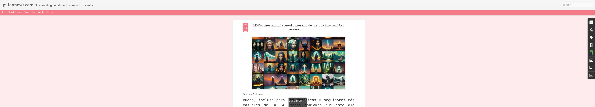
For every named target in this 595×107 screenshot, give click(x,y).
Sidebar (33, 12)
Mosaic (26, 12)
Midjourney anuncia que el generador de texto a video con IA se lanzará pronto (298, 27)
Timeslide (49, 12)
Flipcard (11, 12)
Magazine (18, 12)
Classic (3, 12)
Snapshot (41, 12)
